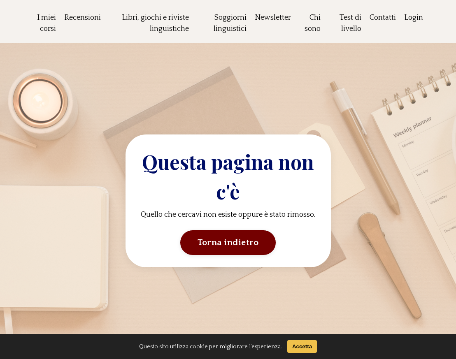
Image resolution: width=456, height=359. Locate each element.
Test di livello (350, 23)
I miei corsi (46, 23)
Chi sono (313, 23)
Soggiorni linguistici (230, 23)
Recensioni (82, 18)
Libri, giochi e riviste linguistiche (155, 23)
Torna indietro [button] (228, 243)
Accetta (302, 346)
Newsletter (273, 18)
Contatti (383, 18)
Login (413, 18)
